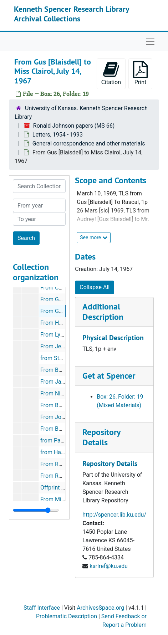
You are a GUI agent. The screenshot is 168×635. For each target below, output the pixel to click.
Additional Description (102, 311)
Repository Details (101, 437)
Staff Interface (42, 607)
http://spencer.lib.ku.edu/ (114, 514)
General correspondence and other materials (88, 143)
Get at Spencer (108, 375)
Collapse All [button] (95, 287)
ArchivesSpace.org (100, 607)
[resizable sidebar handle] (36, 510)
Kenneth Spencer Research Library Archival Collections (71, 13)
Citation (111, 73)
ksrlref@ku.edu (109, 566)
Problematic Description (66, 616)
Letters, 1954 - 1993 (57, 134)
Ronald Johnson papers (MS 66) (73, 125)
